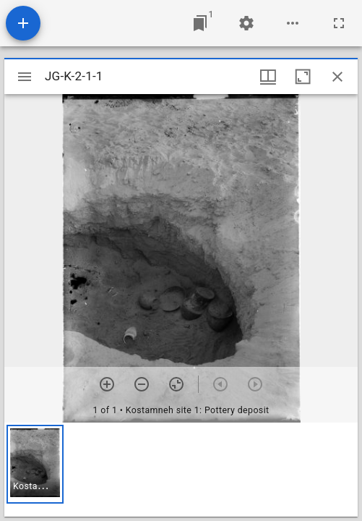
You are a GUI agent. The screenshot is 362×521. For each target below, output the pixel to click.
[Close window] (337, 76)
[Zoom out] (141, 384)
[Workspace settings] (246, 23)
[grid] (181, 470)
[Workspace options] (292, 23)
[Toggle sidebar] (24, 76)
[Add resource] (23, 23)
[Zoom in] (107, 384)
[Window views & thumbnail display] (268, 76)
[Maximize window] (302, 76)
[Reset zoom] (176, 384)
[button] (35, 464)
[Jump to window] (200, 23)
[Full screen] (339, 23)
